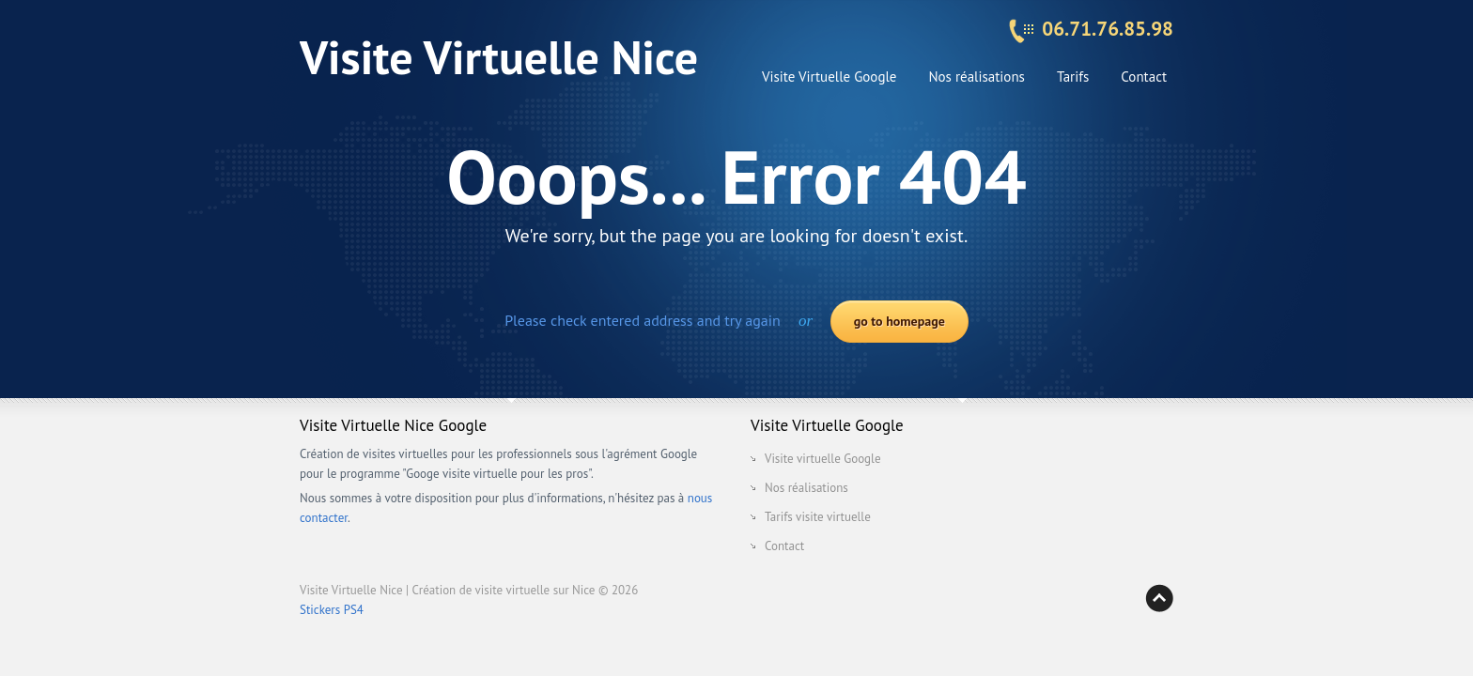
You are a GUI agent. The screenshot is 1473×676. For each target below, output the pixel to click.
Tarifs (1073, 76)
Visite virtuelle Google (823, 459)
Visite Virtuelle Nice (499, 56)
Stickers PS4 (332, 610)
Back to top (1159, 598)
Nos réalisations (976, 76)
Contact (1144, 76)
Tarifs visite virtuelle (818, 517)
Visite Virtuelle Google (829, 76)
